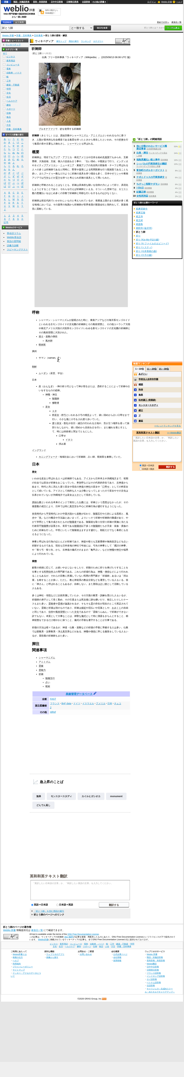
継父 (141, 410)
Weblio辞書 (43, 939)
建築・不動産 (12, 85)
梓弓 (63, 415)
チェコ (117, 703)
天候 (53, 161)
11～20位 (152, 369)
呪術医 (110, 169)
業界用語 (10, 60)
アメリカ (83, 157)
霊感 (60, 603)
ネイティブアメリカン (46, 165)
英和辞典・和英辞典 (156, 960)
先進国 (105, 157)
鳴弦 (87, 415)
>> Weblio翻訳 (174, 432)
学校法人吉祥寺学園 (148, 379)
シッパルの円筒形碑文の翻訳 (151, 163)
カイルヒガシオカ (91, 796)
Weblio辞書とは (20, 954)
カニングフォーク (48, 456)
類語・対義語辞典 (21, 2)
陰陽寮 (44, 526)
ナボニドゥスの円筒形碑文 (150, 177)
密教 (36, 506)
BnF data (66, 703)
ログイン (151, 2)
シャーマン (73, 143)
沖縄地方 (111, 478)
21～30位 (164, 369)
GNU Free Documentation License (83, 934)
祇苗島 (139, 224)
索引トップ (61, 41)
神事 (34, 541)
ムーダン (43, 373)
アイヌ (87, 478)
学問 (8, 89)
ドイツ (76, 703)
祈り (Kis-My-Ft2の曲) (147, 239)
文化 (76, 611)
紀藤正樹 (141, 191)
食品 (8, 117)
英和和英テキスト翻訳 (48, 875)
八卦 (107, 513)
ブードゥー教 (51, 173)
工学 (8, 81)
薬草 (81, 169)
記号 (6, 222)
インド (63, 502)
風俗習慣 (60, 611)
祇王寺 (139, 216)
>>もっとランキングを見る (167, 426)
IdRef (53, 712)
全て (5, 53)
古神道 (120, 482)
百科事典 (38, 35)
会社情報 (117, 957)
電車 (8, 68)
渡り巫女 (57, 423)
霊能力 (42, 670)
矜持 (141, 389)
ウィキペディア (44, 41)
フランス (54, 703)
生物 (8, 113)
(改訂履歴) (69, 937)
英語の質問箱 (14, 241)
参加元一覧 (176, 22)
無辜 (38, 796)
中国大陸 (67, 513)
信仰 (50, 611)
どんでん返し (43, 805)
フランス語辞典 (154, 973)
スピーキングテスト (17, 249)
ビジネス (10, 56)
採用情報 (117, 960)
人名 (8, 121)
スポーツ (10, 109)
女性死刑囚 (142, 195)
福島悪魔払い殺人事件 (148, 159)
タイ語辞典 (152, 979)
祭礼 (66, 423)
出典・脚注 (142, 152)
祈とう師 (37, 53)
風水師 (48, 340)
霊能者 (51, 603)
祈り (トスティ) (144, 247)
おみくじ (116, 607)
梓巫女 (55, 415)
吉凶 (67, 161)
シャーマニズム (80, 135)
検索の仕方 (18, 957)
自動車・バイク (14, 72)
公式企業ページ (120, 954)
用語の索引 (74, 41)
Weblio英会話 (14, 237)
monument (116, 796)
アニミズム (96, 135)
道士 (41, 336)
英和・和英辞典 (40, 2)
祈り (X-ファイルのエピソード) (152, 243)
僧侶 (107, 571)
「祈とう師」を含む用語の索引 (49, 911)
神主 (54, 394)
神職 (47, 394)
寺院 (48, 595)
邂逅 (141, 421)
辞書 (6, 2)
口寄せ (105, 486)
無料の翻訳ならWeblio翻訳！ (51, 11)
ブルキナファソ (47, 129)
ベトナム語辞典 (154, 982)
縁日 (80, 423)
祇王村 (139, 220)
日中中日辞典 (57, 2)
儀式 (83, 616)
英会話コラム (14, 233)
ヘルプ (179, 2)
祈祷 (121, 139)
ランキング (86, 41)
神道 (81, 486)
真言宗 (73, 506)
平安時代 (50, 513)
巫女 (47, 406)
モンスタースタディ (61, 796)
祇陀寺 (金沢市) (144, 228)
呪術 (102, 161)
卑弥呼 (80, 482)
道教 (48, 336)
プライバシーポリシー (23, 967)
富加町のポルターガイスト (150, 170)
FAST (53, 699)
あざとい (143, 374)
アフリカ (67, 157)
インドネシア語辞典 (156, 976)
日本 (93, 157)
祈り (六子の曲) (144, 255)
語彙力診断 (13, 245)
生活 (8, 97)
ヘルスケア (11, 101)
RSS (104, 999)
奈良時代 (36, 513)
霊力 (57, 177)
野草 (74, 169)
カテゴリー (98, 41)
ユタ (54, 411)
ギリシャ (116, 173)
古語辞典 (86, 2)
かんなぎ (48, 386)
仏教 (81, 502)
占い (126, 541)
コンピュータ (12, 64)
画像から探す (52, 957)
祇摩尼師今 (142, 208)
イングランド (39, 450)
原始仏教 (36, 502)
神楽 (83, 541)
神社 (88, 486)
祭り (90, 541)
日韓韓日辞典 (72, 2)
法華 (48, 631)
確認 (141, 384)
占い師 (103, 584)
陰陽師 (55, 398)
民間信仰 (48, 571)
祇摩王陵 (140, 212)
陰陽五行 (97, 513)
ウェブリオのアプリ (55, 954)
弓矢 (46, 177)
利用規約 (17, 964)
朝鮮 (34, 366)
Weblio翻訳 (152, 964)
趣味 (8, 105)
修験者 (55, 402)
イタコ (69, 439)
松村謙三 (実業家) (147, 400)
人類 (39, 139)
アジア (56, 157)
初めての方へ (163, 22)
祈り (138, 235)
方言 (8, 125)
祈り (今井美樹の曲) (146, 251)
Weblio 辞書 (166, 2)
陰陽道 (73, 522)
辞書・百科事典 (24, 35)
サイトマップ (19, 970)
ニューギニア (67, 165)
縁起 (83, 607)
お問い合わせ (86, 954)
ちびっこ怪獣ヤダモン (148, 184)
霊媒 (41, 666)
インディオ (122, 161)
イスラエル (88, 703)
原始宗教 (65, 135)
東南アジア (82, 165)
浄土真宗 (62, 631)
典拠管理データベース (79, 694)
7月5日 (140, 187)
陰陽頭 (77, 526)
